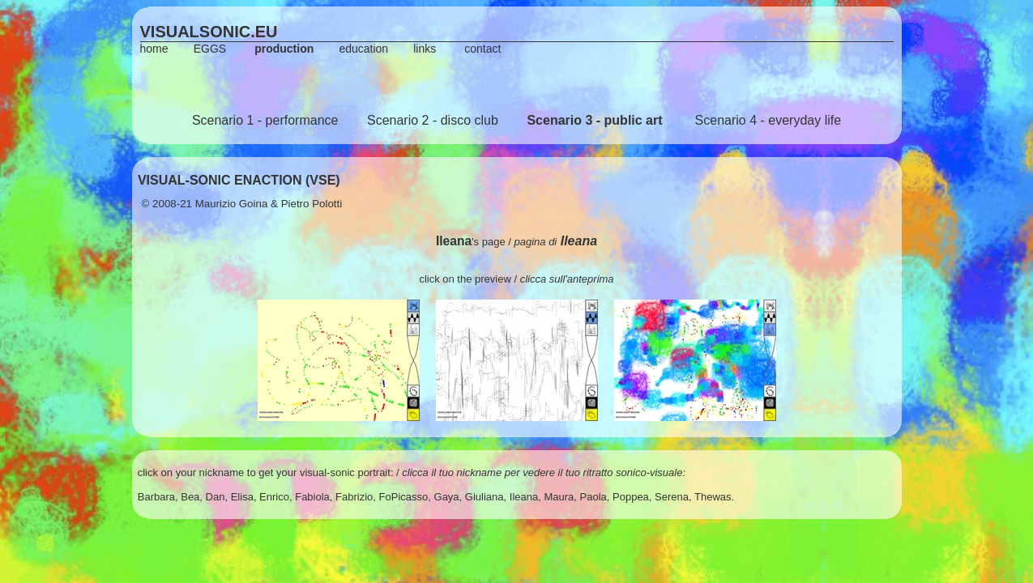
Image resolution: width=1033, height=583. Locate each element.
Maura (559, 497)
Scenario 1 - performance (265, 120)
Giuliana (484, 497)
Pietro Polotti (312, 204)
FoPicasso (404, 497)
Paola (593, 497)
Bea (190, 497)
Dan (215, 497)
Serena (672, 497)
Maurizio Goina (231, 204)
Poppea (631, 497)
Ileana (524, 497)
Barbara (156, 497)
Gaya (446, 497)
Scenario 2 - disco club (432, 120)
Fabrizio (354, 497)
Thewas (713, 497)
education (363, 48)
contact (482, 48)
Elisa (242, 497)
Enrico (274, 497)
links (424, 48)
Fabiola (312, 497)
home (154, 48)
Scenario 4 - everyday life (768, 120)
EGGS (210, 48)
